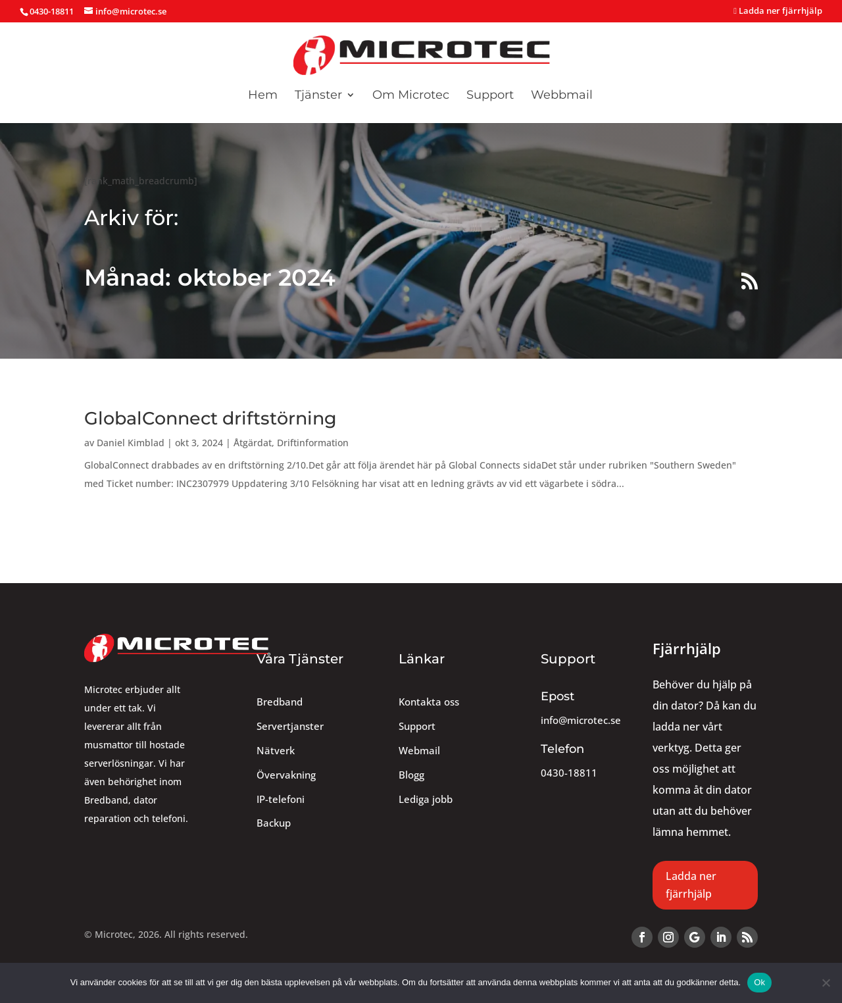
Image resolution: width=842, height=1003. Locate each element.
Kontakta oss (429, 702)
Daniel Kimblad (130, 442)
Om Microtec (410, 96)
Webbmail (562, 96)
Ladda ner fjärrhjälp (777, 11)
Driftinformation (313, 442)
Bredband (280, 702)
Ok (759, 982)
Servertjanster (290, 726)
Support (490, 96)
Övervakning (286, 775)
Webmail (419, 751)
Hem (263, 96)
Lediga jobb (426, 799)
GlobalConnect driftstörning (210, 418)
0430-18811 (569, 773)
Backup (274, 823)
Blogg (411, 775)
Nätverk (276, 751)
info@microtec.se (581, 720)
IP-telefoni (281, 799)
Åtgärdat (253, 442)
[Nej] (825, 982)
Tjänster (318, 96)
